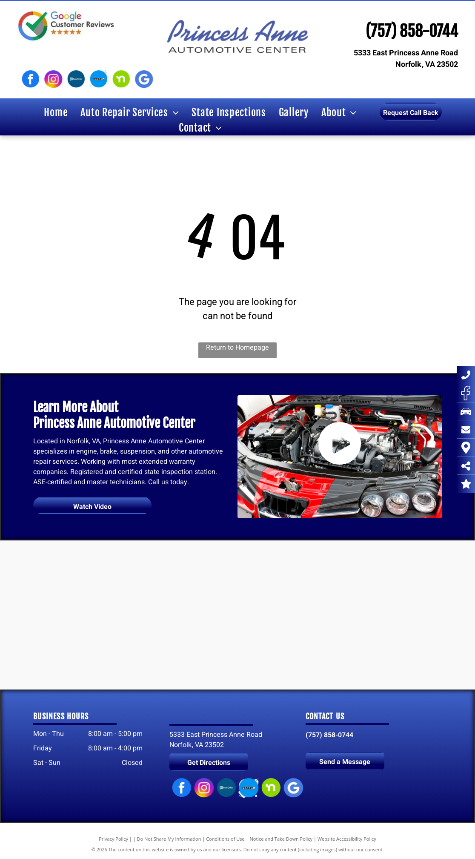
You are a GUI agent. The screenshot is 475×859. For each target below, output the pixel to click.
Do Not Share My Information (169, 839)
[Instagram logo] (53, 79)
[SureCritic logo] (76, 79)
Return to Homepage (237, 347)
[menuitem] (55, 112)
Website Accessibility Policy (347, 839)
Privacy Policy (113, 839)
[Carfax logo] (98, 79)
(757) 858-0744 (412, 31)
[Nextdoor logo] (121, 79)
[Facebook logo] (30, 79)
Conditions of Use (225, 839)
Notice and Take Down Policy (281, 839)
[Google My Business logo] (143, 79)
